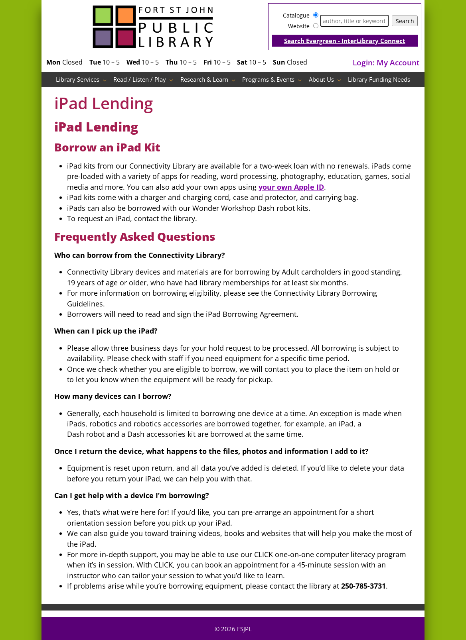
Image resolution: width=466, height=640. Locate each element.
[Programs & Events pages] (301, 79)
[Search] (354, 21)
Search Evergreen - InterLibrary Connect (344, 40)
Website (299, 26)
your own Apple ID (291, 187)
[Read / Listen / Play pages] (173, 79)
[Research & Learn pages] (235, 79)
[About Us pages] (341, 79)
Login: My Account (386, 62)
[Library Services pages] (106, 79)
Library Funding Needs (379, 79)
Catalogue (296, 15)
